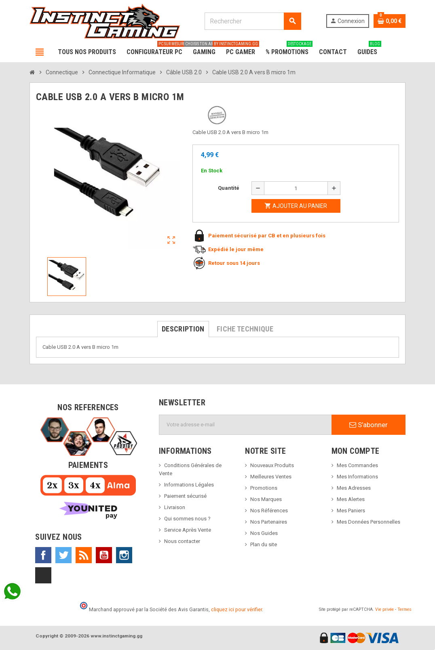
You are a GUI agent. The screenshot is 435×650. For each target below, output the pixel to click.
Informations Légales (189, 485)
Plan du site (263, 544)
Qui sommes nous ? (187, 519)
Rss (84, 555)
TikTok (43, 575)
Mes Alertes (351, 499)
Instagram (124, 555)
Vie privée (384, 609)
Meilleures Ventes (270, 477)
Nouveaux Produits (272, 465)
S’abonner (368, 425)
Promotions (263, 488)
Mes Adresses (354, 488)
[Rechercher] (253, 21)
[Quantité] (296, 188)
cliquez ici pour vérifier (236, 609)
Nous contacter (182, 541)
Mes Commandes (357, 465)
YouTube (104, 555)
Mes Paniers (351, 510)
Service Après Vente (187, 530)
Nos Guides (264, 533)
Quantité (228, 188)
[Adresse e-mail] (245, 425)
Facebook (43, 555)
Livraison (174, 507)
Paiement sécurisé (185, 496)
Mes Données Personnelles (368, 522)
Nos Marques (266, 499)
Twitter (63, 555)
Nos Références (269, 510)
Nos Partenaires (268, 522)
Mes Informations (357, 477)
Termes (404, 609)
